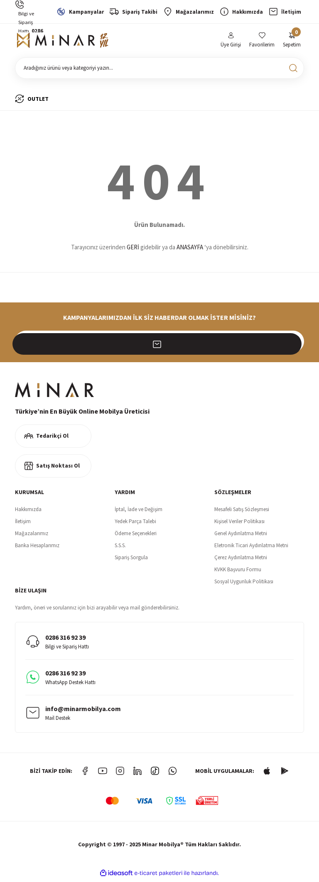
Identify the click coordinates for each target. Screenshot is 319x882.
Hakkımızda (28, 511)
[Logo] (63, 42)
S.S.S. (120, 547)
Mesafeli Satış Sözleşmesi (241, 511)
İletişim (23, 523)
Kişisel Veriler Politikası (239, 523)
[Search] (159, 70)
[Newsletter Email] (159, 344)
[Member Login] (231, 41)
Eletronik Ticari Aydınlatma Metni (251, 547)
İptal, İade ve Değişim (138, 511)
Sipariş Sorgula (131, 559)
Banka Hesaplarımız (37, 547)
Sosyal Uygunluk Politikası (243, 583)
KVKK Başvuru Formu (237, 571)
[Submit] (293, 344)
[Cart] (292, 41)
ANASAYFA (190, 250)
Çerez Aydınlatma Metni (240, 559)
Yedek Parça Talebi (135, 523)
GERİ (133, 250)
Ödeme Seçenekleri (136, 535)
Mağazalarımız (31, 535)
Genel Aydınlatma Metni (240, 535)
